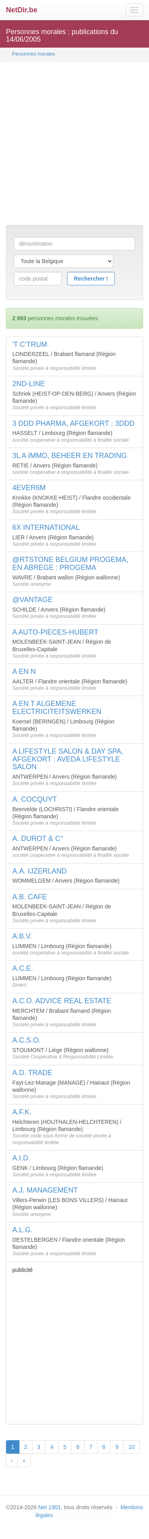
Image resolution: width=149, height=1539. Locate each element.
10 (131, 1447)
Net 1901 (49, 1507)
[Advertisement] (74, 144)
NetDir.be (21, 10)
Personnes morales (33, 54)
